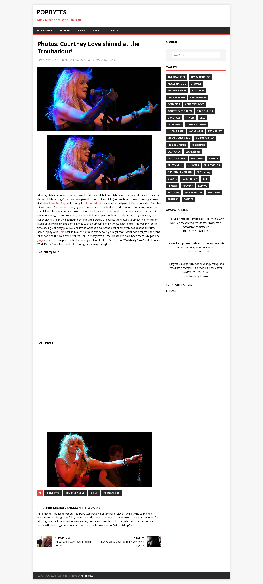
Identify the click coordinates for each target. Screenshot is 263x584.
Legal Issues (193, 151)
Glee (202, 117)
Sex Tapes (173, 192)
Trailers (173, 199)
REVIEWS (65, 30)
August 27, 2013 (51, 60)
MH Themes (87, 575)
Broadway (197, 90)
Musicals (193, 165)
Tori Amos (214, 192)
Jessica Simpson (196, 124)
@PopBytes (129, 525)
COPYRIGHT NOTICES (179, 284)
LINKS (81, 30)
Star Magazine (193, 192)
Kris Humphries (177, 145)
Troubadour (93, 203)
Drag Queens (205, 111)
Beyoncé (196, 83)
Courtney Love (100, 60)
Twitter (188, 199)
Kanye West (196, 131)
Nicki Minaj (203, 172)
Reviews (173, 185)
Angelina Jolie (177, 83)
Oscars (172, 178)
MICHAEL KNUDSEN (75, 60)
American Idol (177, 77)
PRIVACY (171, 291)
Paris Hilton (189, 178)
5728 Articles (92, 507)
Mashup (213, 158)
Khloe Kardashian (179, 138)
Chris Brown (198, 97)
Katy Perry (215, 131)
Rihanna (188, 185)
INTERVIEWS (44, 30)
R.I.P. (205, 178)
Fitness (190, 117)
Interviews (175, 124)
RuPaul (202, 185)
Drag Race (174, 117)
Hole (61, 232)
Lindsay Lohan (177, 158)
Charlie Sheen (176, 97)
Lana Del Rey (57, 203)
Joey (40, 240)
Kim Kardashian (205, 138)
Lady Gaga (174, 151)
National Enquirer (180, 172)
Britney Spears (177, 90)
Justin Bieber (176, 131)
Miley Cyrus (175, 165)
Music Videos (212, 165)
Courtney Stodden (180, 111)
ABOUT (97, 30)
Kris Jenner (198, 145)
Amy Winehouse (200, 77)
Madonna (197, 158)
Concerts (53, 493)
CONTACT (115, 30)
